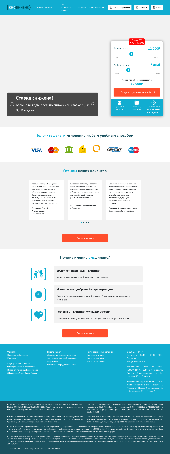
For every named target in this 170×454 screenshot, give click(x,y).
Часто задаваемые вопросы (100, 351)
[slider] (131, 54)
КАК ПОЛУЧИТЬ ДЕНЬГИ (65, 7)
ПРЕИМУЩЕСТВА (97, 7)
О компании (12, 351)
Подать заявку (85, 238)
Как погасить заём (95, 358)
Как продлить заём (96, 361)
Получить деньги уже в (137, 92)
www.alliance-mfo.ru (51, 422)
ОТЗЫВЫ (82, 7)
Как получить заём (95, 355)
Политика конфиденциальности (61, 364)
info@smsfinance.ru (136, 361)
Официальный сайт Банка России (22, 373)
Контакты (11, 358)
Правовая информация (17, 355)
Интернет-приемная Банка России (22, 369)
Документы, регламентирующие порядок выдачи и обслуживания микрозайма (62, 358)
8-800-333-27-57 (135, 351)
